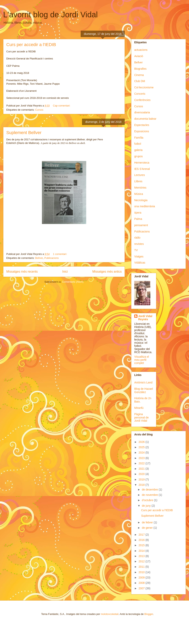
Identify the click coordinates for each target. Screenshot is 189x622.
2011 (142, 566)
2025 (142, 447)
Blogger (148, 614)
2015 (142, 545)
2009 (142, 577)
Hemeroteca (141, 162)
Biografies (140, 68)
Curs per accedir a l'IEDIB (31, 44)
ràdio (137, 237)
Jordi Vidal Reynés (145, 318)
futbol (137, 143)
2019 (142, 479)
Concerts (139, 93)
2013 (142, 556)
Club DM (139, 81)
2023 (142, 458)
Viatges (138, 256)
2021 (142, 468)
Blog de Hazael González (143, 390)
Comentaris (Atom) (72, 281)
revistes (139, 243)
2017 (142, 534)
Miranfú (139, 407)
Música (138, 193)
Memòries (140, 187)
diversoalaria (142, 112)
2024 (142, 452)
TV (136, 250)
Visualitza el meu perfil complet (141, 360)
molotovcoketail (110, 614)
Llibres (138, 181)
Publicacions (51, 257)
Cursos (39, 109)
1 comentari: (60, 254)
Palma (138, 218)
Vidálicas (139, 262)
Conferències (142, 100)
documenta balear (145, 118)
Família (138, 137)
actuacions (140, 49)
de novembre (150, 494)
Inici (65, 271)
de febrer (148, 522)
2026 (142, 441)
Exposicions (141, 131)
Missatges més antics (107, 271)
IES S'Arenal (142, 168)
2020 (142, 474)
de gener (147, 527)
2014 (142, 550)
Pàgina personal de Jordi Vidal (141, 417)
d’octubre (148, 500)
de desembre (150, 489)
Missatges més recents (22, 271)
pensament (141, 225)
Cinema (139, 75)
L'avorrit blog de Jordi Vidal (50, 14)
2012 (142, 561)
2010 (142, 572)
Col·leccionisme (144, 87)
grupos (138, 156)
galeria (138, 150)
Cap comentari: (62, 105)
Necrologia (140, 200)
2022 (142, 463)
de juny (146, 505)
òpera (137, 212)
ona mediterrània (144, 206)
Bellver (39, 257)
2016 (142, 539)
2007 (142, 588)
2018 (142, 484)
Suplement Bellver (24, 132)
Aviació (138, 56)
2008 (142, 582)
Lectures (139, 175)
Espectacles (141, 125)
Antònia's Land (143, 382)
